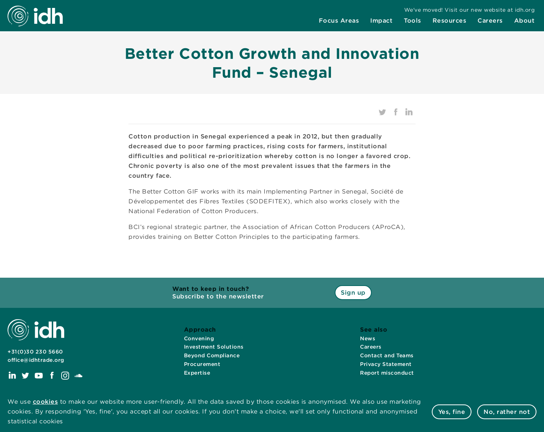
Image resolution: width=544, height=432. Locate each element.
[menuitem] (339, 21)
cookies (45, 401)
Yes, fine (451, 411)
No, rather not (507, 411)
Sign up (353, 292)
